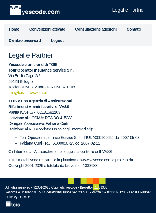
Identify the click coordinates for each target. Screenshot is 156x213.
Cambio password (25, 40)
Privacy (12, 197)
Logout (57, 40)
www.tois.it (38, 92)
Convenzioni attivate (47, 29)
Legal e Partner (139, 192)
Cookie (25, 197)
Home (14, 29)
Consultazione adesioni (96, 29)
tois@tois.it (17, 92)
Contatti (134, 29)
